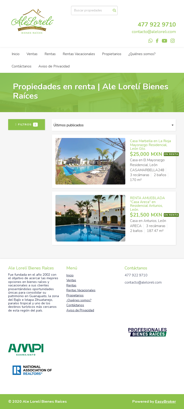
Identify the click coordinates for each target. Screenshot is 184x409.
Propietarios (111, 54)
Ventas (32, 54)
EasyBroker (165, 401)
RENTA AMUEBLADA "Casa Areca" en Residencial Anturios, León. (147, 204)
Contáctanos (21, 66)
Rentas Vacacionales (79, 54)
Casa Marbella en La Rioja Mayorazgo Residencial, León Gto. (150, 145)
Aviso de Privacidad (54, 66)
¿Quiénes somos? (142, 54)
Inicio (16, 54)
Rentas (50, 54)
